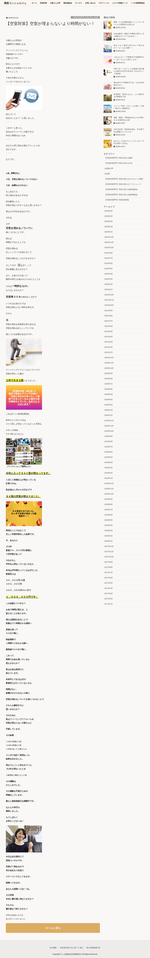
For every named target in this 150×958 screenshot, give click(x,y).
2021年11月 (109, 300)
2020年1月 (108, 415)
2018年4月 (108, 525)
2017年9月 (108, 562)
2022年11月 (109, 242)
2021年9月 (108, 310)
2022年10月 (109, 247)
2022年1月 (108, 289)
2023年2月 (108, 227)
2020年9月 (108, 373)
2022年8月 (108, 253)
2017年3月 (108, 593)
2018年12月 (109, 483)
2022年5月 (108, 269)
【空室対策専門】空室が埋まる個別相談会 (121, 189)
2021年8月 (108, 316)
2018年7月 (108, 510)
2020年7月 (108, 384)
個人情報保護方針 (93, 948)
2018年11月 (109, 489)
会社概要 (53, 948)
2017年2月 (108, 599)
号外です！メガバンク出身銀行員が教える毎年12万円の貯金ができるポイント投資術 (129, 71)
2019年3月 (108, 468)
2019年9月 (108, 436)
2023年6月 (108, 211)
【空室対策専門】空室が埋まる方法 (118, 163)
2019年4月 (108, 462)
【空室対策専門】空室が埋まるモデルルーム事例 (123, 179)
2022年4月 (108, 274)
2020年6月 (108, 389)
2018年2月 (108, 536)
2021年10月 (109, 305)
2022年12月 (109, 237)
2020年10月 (109, 368)
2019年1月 (108, 478)
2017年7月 (108, 572)
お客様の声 (108, 168)
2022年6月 (108, 263)
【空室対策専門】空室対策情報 (116, 200)
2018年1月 (108, 541)
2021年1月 (108, 352)
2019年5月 (108, 457)
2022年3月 (108, 279)
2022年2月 (108, 284)
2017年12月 (109, 546)
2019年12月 (109, 421)
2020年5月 (108, 394)
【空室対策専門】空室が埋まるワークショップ (122, 184)
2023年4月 (108, 216)
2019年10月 (109, 431)
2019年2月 (108, 473)
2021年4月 (108, 337)
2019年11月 (109, 426)
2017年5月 (108, 583)
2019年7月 (108, 447)
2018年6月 (108, 515)
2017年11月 (109, 552)
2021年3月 (108, 342)
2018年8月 (108, 504)
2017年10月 (109, 557)
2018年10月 (109, 494)
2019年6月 (108, 452)
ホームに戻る (52, 928)
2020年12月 (109, 358)
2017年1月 (108, 604)
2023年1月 (108, 232)
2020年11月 (109, 363)
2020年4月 (108, 400)
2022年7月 (108, 258)
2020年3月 (108, 405)
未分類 (107, 174)
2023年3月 (108, 221)
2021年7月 (108, 321)
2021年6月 (108, 326)
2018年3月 (108, 530)
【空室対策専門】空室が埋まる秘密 (85, 17)
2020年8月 (108, 379)
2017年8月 (108, 567)
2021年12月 (109, 295)
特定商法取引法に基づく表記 (71, 948)
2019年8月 (108, 441)
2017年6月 (108, 578)
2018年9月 (108, 499)
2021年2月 (108, 347)
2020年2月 (108, 410)
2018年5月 (108, 520)
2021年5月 (108, 331)
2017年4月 (108, 588)
